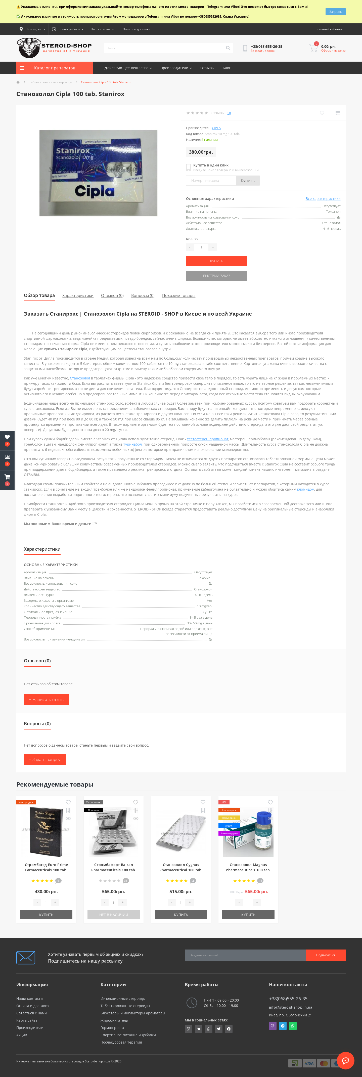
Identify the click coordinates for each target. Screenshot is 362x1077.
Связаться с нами (31, 1013)
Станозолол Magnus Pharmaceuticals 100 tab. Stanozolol (248, 870)
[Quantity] (201, 247)
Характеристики (78, 295)
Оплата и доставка (136, 29)
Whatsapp (292, 1026)
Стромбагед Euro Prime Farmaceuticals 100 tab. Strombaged (46, 870)
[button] (7, 480)
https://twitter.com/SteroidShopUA (218, 1029)
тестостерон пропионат (207, 439)
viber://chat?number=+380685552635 (188, 1029)
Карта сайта (26, 1020)
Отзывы (207, 67)
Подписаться (326, 955)
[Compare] (338, 112)
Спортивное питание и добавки (128, 1034)
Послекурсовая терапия (121, 1042)
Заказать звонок (263, 51)
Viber (273, 1026)
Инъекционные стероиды (123, 998)
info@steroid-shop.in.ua (290, 1007)
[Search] (228, 48)
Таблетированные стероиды (50, 82)
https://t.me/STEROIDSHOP (198, 1029)
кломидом (305, 489)
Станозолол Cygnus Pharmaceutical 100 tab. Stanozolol (181, 870)
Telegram (283, 1026)
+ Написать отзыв (46, 699)
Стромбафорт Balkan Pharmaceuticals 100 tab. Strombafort (113, 870)
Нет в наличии (113, 914)
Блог (227, 67)
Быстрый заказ (216, 275)
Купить (248, 180)
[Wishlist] (322, 112)
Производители (176, 67)
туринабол (132, 444)
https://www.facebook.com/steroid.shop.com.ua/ (229, 1029)
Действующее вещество (128, 67)
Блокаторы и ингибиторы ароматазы (133, 1013)
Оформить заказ (333, 50)
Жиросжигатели (114, 1020)
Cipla (216, 127)
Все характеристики (323, 198)
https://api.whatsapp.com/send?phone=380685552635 (208, 1029)
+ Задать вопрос (45, 759)
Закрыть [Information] (335, 11)
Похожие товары (178, 295)
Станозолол (80, 378)
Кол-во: (192, 238)
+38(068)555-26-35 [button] (288, 999)
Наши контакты (102, 29)
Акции (21, 1034)
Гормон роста (112, 1027)
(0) (229, 112)
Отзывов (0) (112, 295)
